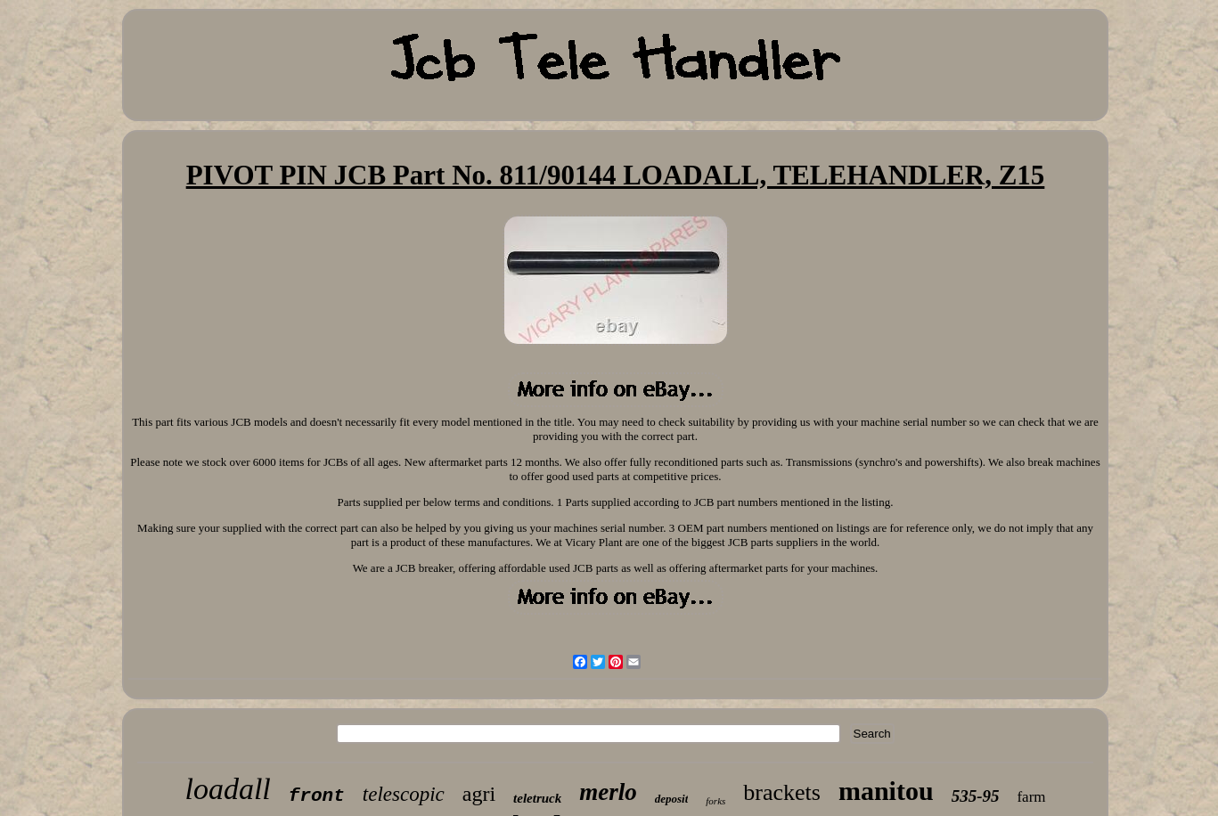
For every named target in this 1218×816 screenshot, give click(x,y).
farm (1031, 796)
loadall (227, 788)
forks (715, 801)
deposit (672, 798)
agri (478, 793)
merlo (608, 792)
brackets (782, 792)
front (317, 796)
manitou (886, 790)
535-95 (976, 796)
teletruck (537, 798)
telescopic (404, 794)
